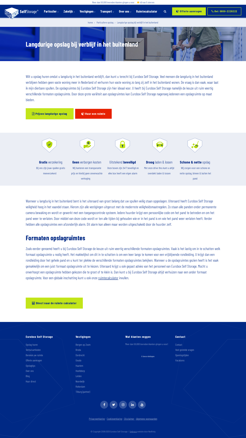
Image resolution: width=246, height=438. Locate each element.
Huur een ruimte (93, 113)
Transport (107, 11)
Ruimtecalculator (146, 11)
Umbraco (133, 431)
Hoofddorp (80, 371)
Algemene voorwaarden (146, 418)
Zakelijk (69, 11)
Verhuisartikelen (33, 349)
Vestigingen (88, 11)
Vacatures (179, 360)
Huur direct (31, 381)
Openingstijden (182, 355)
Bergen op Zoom (83, 344)
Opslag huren (32, 344)
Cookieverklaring (114, 418)
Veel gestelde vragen (184, 349)
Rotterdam (80, 386)
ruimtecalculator (108, 278)
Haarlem (79, 365)
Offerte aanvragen (189, 11)
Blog (28, 376)
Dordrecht (80, 355)
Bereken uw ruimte (34, 355)
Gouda (78, 360)
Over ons (125, 11)
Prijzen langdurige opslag (49, 113)
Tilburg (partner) (83, 391)
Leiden (79, 376)
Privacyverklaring (97, 418)
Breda (78, 349)
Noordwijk (80, 381)
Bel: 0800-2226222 (224, 11)
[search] (165, 11)
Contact (178, 344)
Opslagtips (30, 365)
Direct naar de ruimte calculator (54, 303)
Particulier (51, 11)
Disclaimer (129, 418)
